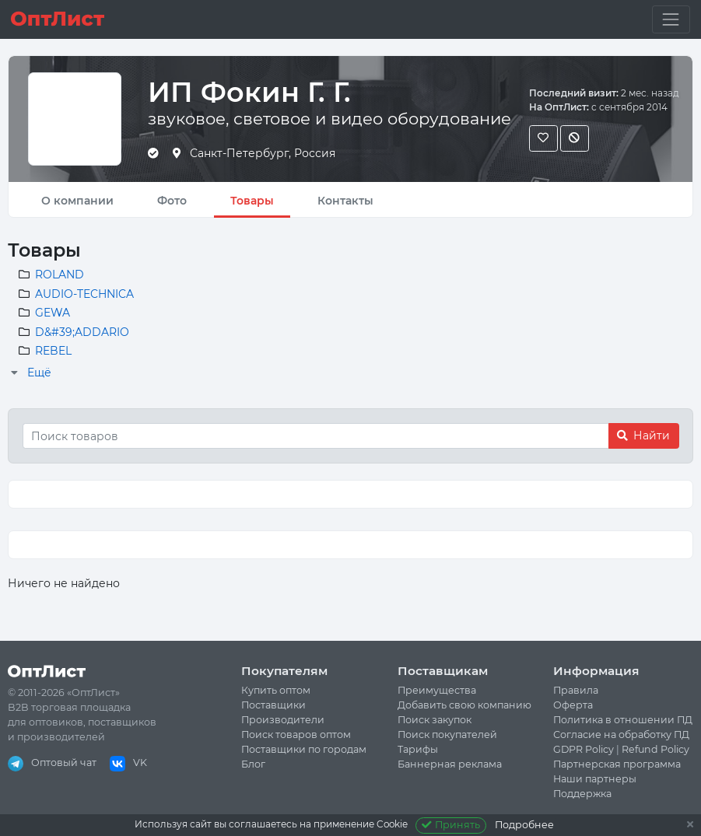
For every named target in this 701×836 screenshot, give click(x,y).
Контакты (345, 201)
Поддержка (582, 793)
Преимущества (437, 690)
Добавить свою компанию (464, 705)
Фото (172, 201)
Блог (253, 764)
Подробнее (524, 825)
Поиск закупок (434, 720)
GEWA (52, 313)
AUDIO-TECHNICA (84, 294)
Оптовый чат (52, 762)
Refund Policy (655, 749)
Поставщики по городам (303, 749)
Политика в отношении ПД (622, 720)
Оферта (573, 705)
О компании (77, 201)
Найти (643, 435)
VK (128, 762)
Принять (451, 825)
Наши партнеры (594, 779)
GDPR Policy (583, 749)
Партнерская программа (617, 764)
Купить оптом (275, 690)
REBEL (53, 351)
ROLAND (59, 275)
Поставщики (273, 705)
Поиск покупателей (447, 734)
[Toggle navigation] (671, 19)
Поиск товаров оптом (296, 734)
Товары (252, 201)
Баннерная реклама (450, 764)
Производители (282, 720)
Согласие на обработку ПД (621, 734)
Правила (575, 690)
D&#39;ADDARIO (82, 332)
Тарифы (418, 749)
